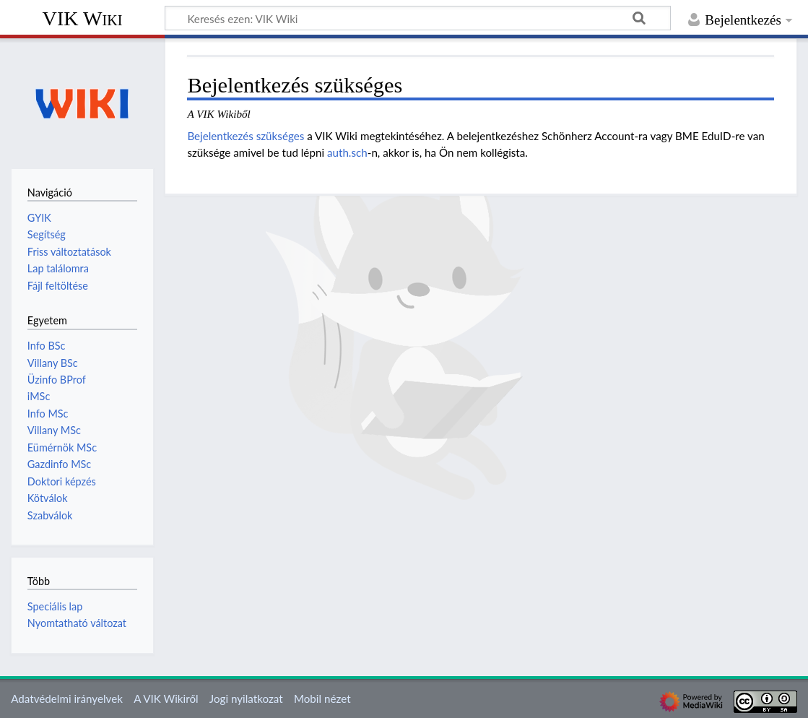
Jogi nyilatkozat (246, 698)
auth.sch (347, 152)
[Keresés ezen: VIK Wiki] (417, 18)
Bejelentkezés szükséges (245, 135)
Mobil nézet (322, 698)
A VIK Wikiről (166, 698)
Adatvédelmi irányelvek (67, 698)
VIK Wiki (83, 18)
